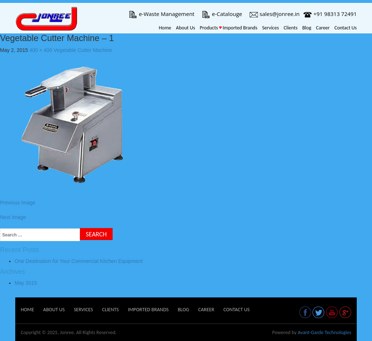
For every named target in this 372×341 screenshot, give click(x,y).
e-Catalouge (222, 13)
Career (323, 28)
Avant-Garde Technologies (324, 332)
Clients (291, 28)
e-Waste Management (161, 13)
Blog (306, 28)
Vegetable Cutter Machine (83, 50)
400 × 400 (40, 50)
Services (270, 28)
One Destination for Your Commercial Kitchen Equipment (79, 261)
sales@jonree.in (275, 13)
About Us (185, 28)
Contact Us (345, 28)
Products (209, 28)
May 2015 (26, 283)
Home (165, 28)
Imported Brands (240, 28)
